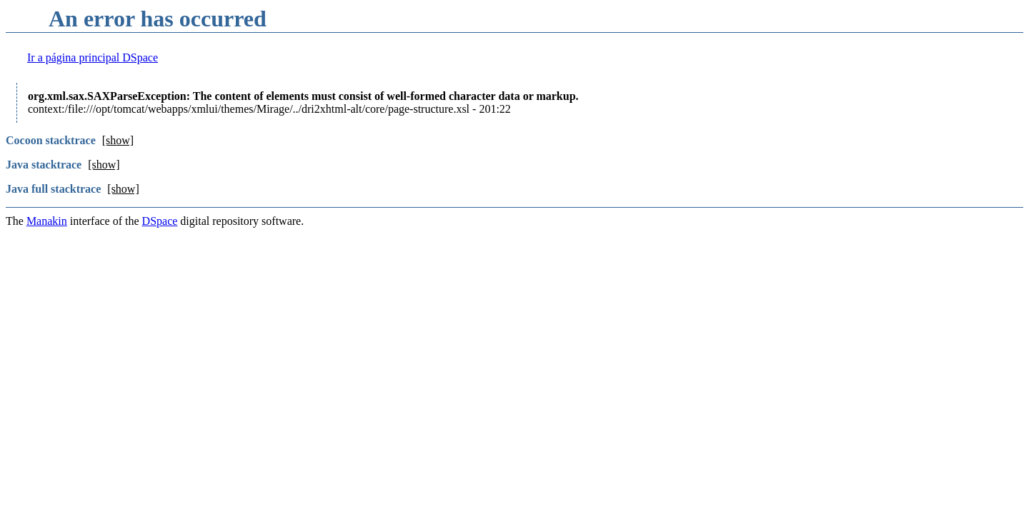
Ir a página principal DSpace (92, 57)
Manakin (46, 221)
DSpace (160, 221)
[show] (118, 140)
